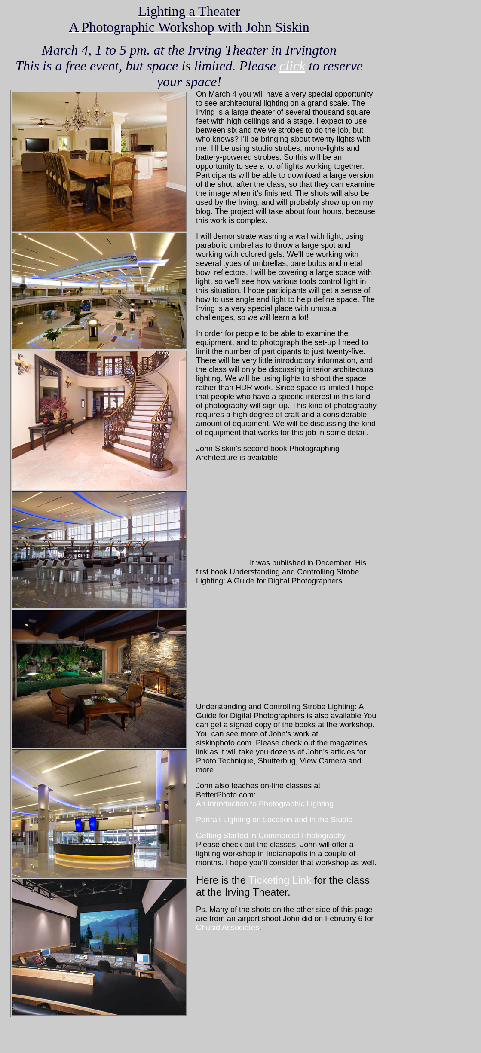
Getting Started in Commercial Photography (271, 835)
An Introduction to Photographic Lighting (265, 804)
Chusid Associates (227, 927)
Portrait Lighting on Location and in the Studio (274, 819)
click (292, 65)
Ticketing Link (279, 880)
